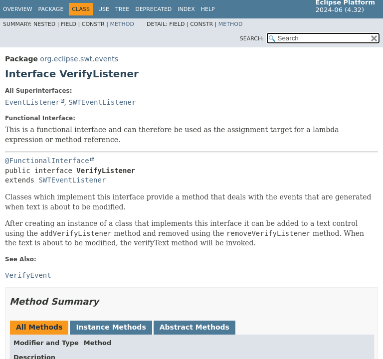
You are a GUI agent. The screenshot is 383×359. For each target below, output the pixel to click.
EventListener (32, 102)
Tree (122, 9)
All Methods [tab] (39, 327)
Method (122, 24)
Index (186, 9)
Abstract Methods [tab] (194, 327)
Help (208, 9)
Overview (17, 9)
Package (51, 9)
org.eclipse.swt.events (79, 59)
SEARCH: (252, 38)
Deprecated (153, 9)
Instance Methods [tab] (111, 327)
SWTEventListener (102, 102)
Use (103, 9)
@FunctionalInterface (47, 161)
